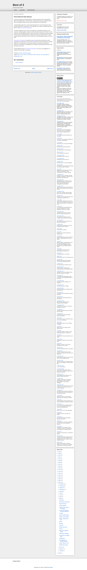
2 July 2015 (59, 231)
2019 (59, 460)
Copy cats (61, 525)
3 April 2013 (59, 431)
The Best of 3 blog (60, 79)
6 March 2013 (59, 442)
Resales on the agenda (64, 516)
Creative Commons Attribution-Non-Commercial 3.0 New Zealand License (65, 81)
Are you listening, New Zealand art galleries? (64, 511)
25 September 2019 (61, 116)
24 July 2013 (59, 399)
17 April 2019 (59, 142)
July (60, 493)
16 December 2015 (60, 211)
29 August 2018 (60, 161)
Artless (60, 521)
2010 (59, 477)
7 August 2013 (59, 395)
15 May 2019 (59, 138)
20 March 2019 (60, 145)
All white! (61, 523)
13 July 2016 (59, 199)
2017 (59, 464)
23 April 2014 (59, 339)
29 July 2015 (59, 228)
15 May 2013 (59, 416)
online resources (37, 54)
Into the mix (61, 500)
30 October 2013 (60, 374)
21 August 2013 (60, 390)
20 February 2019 (60, 148)
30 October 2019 (60, 103)
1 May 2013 (59, 420)
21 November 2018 (60, 158)
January (61, 550)
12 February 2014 (60, 356)
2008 (59, 480)
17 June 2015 (59, 236)
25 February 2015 (60, 266)
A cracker (61, 513)
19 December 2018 (60, 155)
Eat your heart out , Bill (64, 543)
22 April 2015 (59, 253)
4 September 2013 (60, 384)
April (60, 498)
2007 (59, 482)
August (60, 491)
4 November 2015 (60, 215)
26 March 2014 (60, 347)
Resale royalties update (64, 515)
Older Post (50, 68)
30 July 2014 (59, 317)
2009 (59, 478)
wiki (21, 56)
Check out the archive (62, 30)
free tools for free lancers (27, 54)
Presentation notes (61, 68)
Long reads (22, 9)
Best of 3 (18, 4)
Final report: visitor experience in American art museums (65, 37)
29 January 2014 (60, 360)
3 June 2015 (59, 241)
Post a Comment (19, 62)
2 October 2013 (60, 378)
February (61, 548)
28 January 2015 (60, 275)
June (60, 494)
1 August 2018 (59, 164)
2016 (59, 466)
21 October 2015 (60, 220)
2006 (59, 553)
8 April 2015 (59, 256)
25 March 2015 (60, 259)
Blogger (51, 567)
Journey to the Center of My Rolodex (64, 508)
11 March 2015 (59, 263)
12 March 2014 (60, 350)
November (61, 485)
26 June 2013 (59, 409)
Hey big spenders (62, 505)
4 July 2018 (59, 169)
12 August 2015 (60, 224)
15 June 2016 (59, 206)
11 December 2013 (60, 365)
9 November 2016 (60, 179)
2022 (59, 455)
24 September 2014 (60, 300)
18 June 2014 (59, 326)
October (61, 487)
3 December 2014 (60, 284)
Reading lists (60, 57)
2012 (59, 473)
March (60, 547)
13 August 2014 (60, 313)
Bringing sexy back (63, 527)
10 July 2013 (59, 403)
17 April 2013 (59, 426)
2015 (59, 467)
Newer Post (17, 68)
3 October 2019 (60, 110)
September (61, 489)
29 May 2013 (59, 412)
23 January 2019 (60, 152)
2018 (59, 462)
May (60, 496)
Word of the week (62, 503)
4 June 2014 (59, 330)
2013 (59, 471)
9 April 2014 (59, 343)
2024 (59, 451)
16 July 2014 (59, 322)
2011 (59, 475)
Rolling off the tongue (63, 544)
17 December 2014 (60, 280)
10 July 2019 (59, 128)
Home (15, 9)
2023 (59, 453)
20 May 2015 (59, 248)
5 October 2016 (60, 186)
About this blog (31, 9)
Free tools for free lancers (19, 40)
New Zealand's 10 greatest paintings (63, 541)
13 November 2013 (60, 368)
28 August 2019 (60, 121)
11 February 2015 (60, 271)
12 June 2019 (59, 134)
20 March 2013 (60, 435)
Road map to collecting (64, 533)
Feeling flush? (62, 538)
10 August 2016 (60, 195)
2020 (59, 458)
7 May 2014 (59, 334)
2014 (59, 469)
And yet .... (61, 528)
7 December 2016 (60, 174)
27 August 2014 (60, 309)
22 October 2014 (60, 292)
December (61, 484)
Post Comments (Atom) (36, 72)
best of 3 (19, 54)
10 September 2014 (60, 305)
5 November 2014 (60, 288)
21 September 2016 (60, 191)
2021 (59, 457)
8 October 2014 (60, 296)
